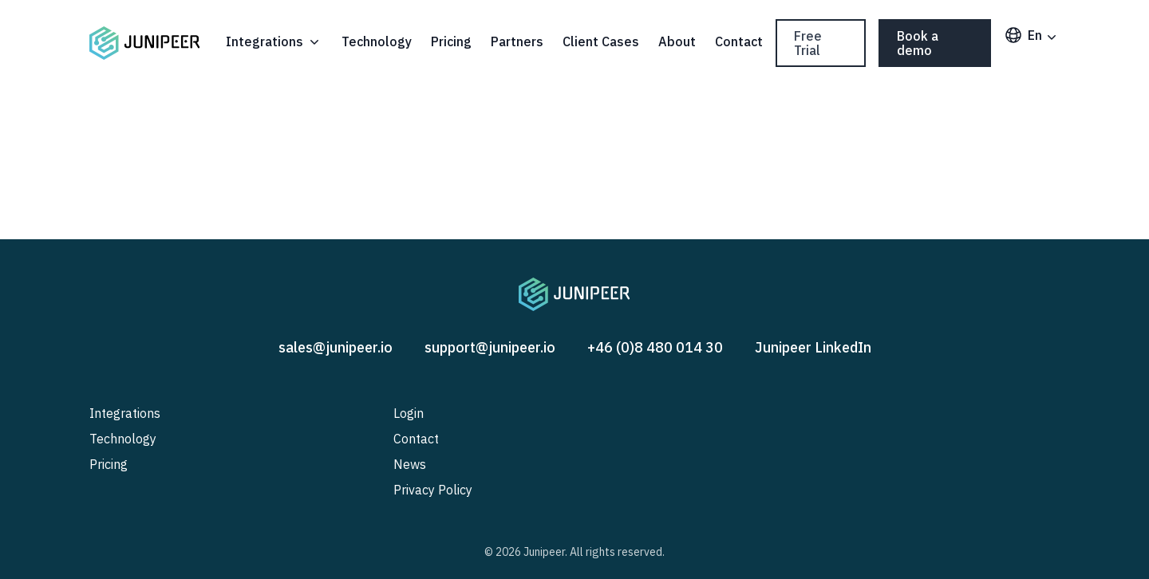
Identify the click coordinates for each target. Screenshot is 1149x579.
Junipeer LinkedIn (813, 347)
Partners (517, 41)
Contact (739, 41)
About (677, 41)
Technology (377, 41)
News (409, 464)
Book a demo (917, 43)
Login (408, 413)
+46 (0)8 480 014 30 (655, 347)
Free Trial (808, 43)
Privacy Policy (432, 490)
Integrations (274, 41)
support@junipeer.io (489, 347)
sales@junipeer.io (335, 347)
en (1032, 35)
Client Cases (601, 41)
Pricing (451, 41)
